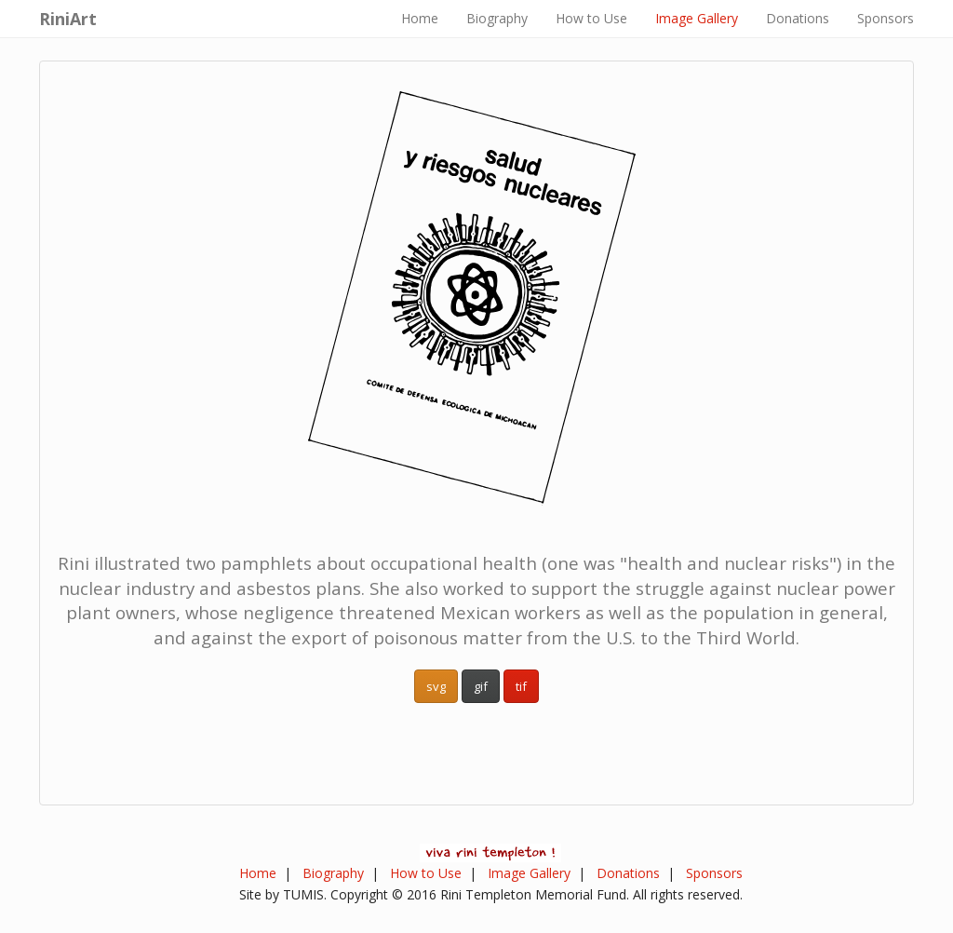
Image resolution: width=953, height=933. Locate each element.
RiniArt (68, 18)
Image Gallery (696, 18)
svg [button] (436, 686)
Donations (797, 18)
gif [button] (481, 686)
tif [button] (521, 686)
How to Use (591, 18)
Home (419, 18)
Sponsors (885, 18)
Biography (497, 18)
